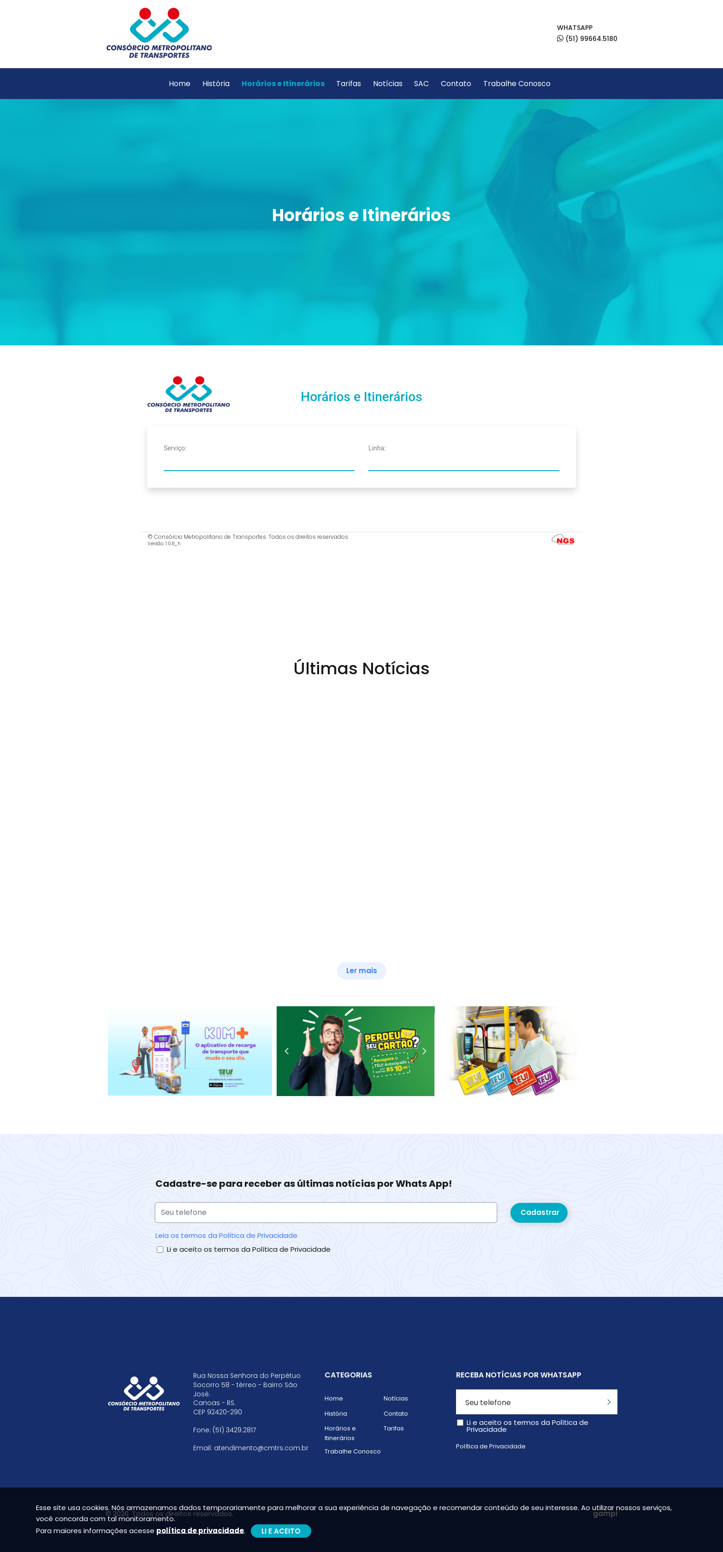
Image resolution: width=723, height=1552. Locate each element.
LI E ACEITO (281, 1531)
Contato (456, 83)
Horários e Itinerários (283, 83)
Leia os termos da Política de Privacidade (226, 1235)
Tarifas (348, 83)
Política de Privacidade (491, 1446)
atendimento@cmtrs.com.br (261, 1448)
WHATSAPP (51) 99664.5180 (587, 33)
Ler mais (361, 970)
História (216, 83)
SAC (421, 83)
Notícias (388, 83)
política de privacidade (200, 1530)
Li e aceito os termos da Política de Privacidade (249, 1249)
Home (179, 83)
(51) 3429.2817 (234, 1430)
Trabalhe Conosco (517, 83)
